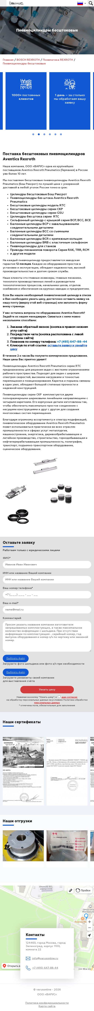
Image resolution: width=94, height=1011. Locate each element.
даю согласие (69, 697)
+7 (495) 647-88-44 (45, 968)
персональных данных (47, 703)
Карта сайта (47, 1006)
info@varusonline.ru (45, 958)
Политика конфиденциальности (47, 1003)
